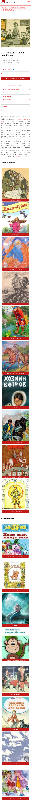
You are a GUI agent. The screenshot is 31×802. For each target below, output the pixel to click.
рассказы (8, 2)
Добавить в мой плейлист (15, 79)
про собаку (5, 102)
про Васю (4, 106)
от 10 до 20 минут (7, 96)
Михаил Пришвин (21, 157)
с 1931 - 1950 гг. (6, 93)
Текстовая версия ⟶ (8, 74)
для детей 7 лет (6, 99)
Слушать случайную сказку (10, 89)
